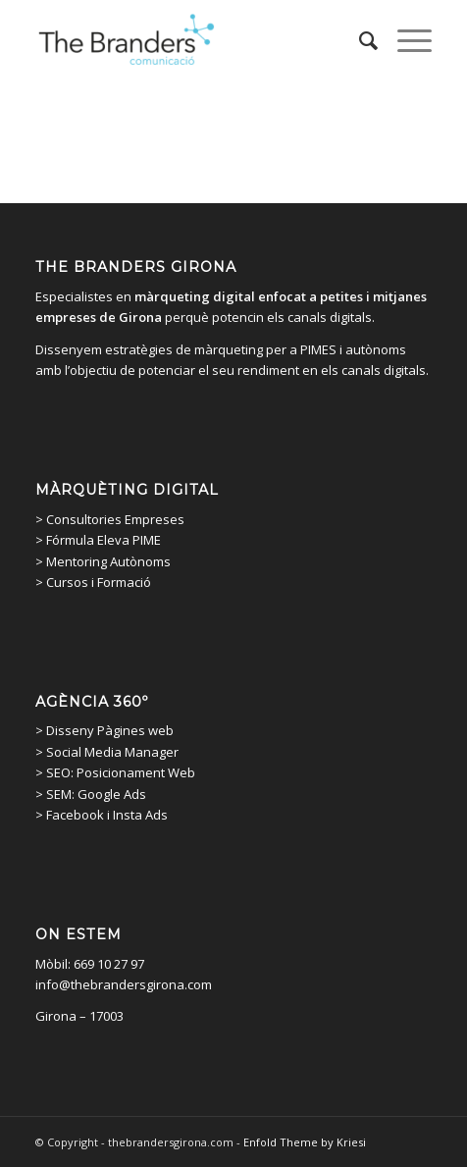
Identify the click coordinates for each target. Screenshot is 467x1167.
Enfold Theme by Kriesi (304, 1142)
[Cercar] (358, 40)
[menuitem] (358, 40)
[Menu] (405, 40)
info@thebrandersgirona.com (123, 984)
